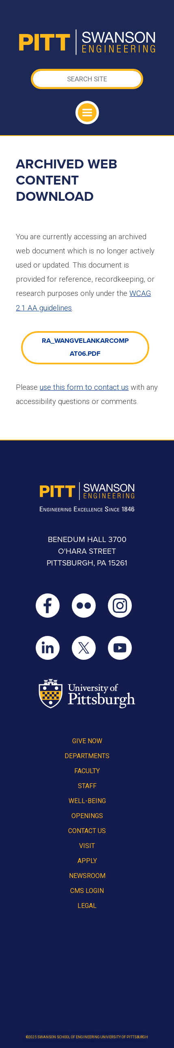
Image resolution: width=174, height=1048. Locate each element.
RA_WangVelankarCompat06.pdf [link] (85, 347)
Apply (87, 861)
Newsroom (87, 876)
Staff (87, 786)
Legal (87, 906)
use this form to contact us (84, 387)
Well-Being (87, 801)
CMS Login (87, 891)
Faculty (87, 771)
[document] (85, 353)
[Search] (87, 79)
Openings (87, 816)
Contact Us (87, 831)
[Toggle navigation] (87, 112)
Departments (87, 756)
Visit (87, 846)
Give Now (87, 741)
